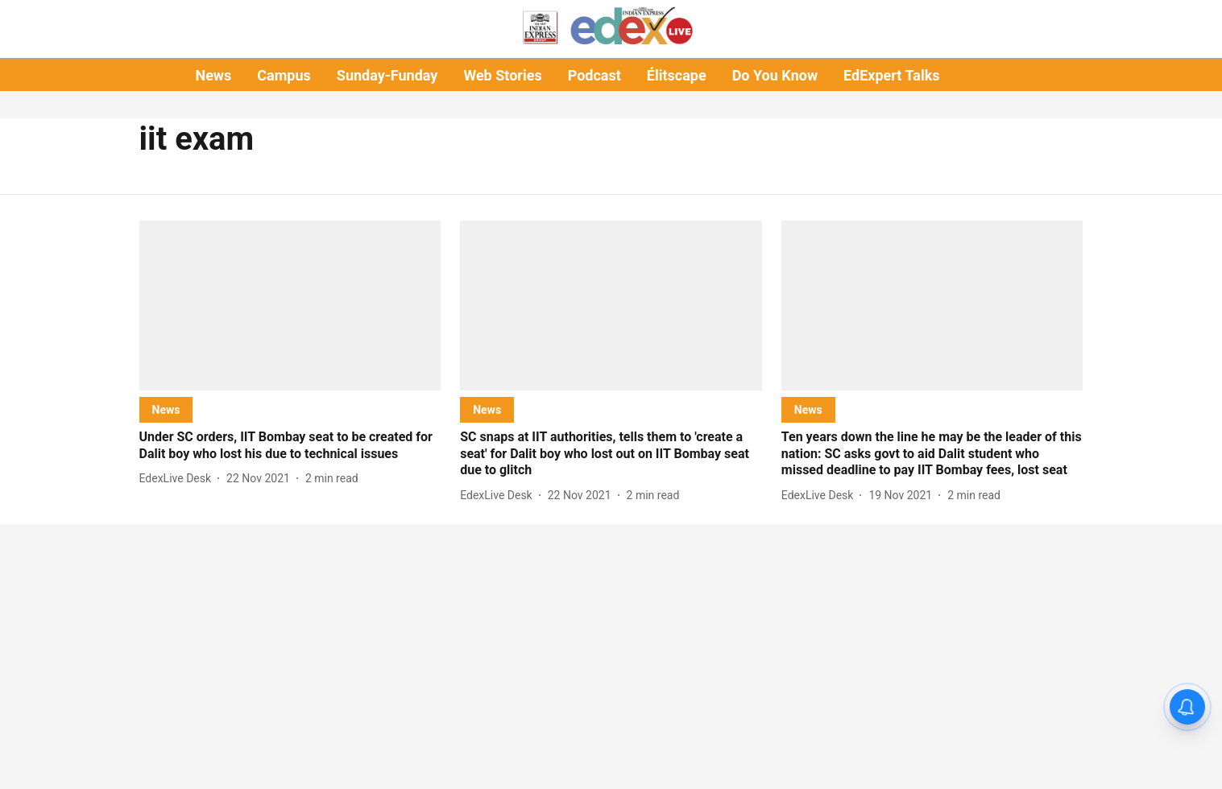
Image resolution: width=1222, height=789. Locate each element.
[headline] (290, 446)
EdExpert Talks (891, 75)
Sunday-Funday (387, 75)
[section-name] (166, 409)
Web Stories (502, 75)
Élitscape (676, 75)
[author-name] (178, 478)
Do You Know (775, 75)
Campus (283, 75)
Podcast (594, 75)
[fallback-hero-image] (290, 305)
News (213, 75)
